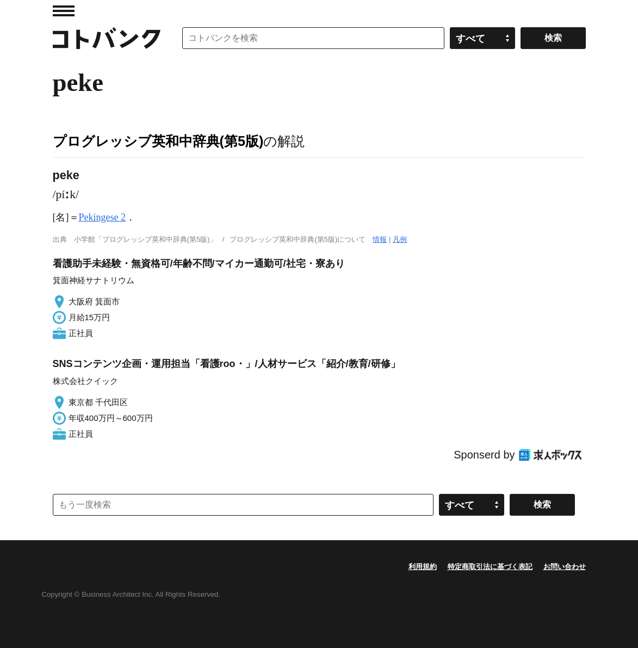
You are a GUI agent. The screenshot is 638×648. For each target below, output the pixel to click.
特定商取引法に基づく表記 (490, 567)
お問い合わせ (564, 567)
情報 (380, 239)
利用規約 (422, 567)
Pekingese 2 (102, 217)
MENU (64, 11)
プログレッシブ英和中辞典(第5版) (158, 141)
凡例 (400, 239)
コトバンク (106, 38)
